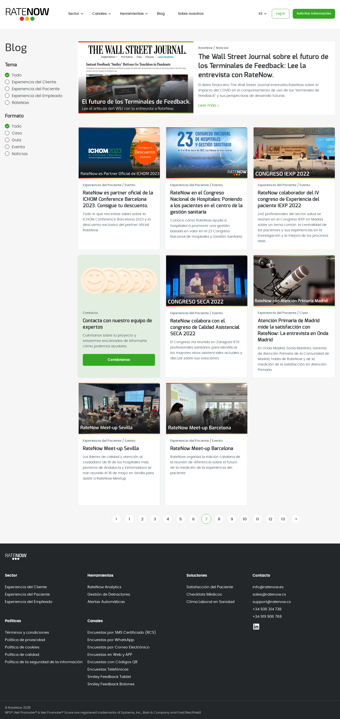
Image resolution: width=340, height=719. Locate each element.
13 (283, 519)
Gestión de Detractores (108, 594)
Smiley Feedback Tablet (109, 677)
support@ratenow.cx (272, 602)
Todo (13, 75)
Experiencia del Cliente (30, 82)
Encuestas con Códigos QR (112, 662)
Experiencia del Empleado (33, 95)
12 (270, 519)
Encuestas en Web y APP (109, 655)
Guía (13, 140)
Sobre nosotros (191, 13)
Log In (280, 13)
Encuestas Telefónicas (108, 669)
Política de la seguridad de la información (44, 662)
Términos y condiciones (27, 632)
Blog (161, 13)
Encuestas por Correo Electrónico (118, 647)
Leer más (207, 105)
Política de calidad (22, 655)
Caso (13, 133)
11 (257, 519)
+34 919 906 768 (267, 616)
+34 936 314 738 (267, 609)
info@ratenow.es (268, 587)
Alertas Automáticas (106, 602)
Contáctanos (119, 360)
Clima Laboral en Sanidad (211, 602)
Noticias (16, 153)
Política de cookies (22, 647)
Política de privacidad (25, 640)
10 (245, 519)
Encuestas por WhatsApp (110, 640)
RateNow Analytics (104, 587)
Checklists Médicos (204, 594)
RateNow (17, 102)
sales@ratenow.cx (269, 594)
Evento (15, 147)
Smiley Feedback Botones (111, 684)
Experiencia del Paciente (32, 89)
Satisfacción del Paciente (210, 587)
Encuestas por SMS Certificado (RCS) (121, 632)
